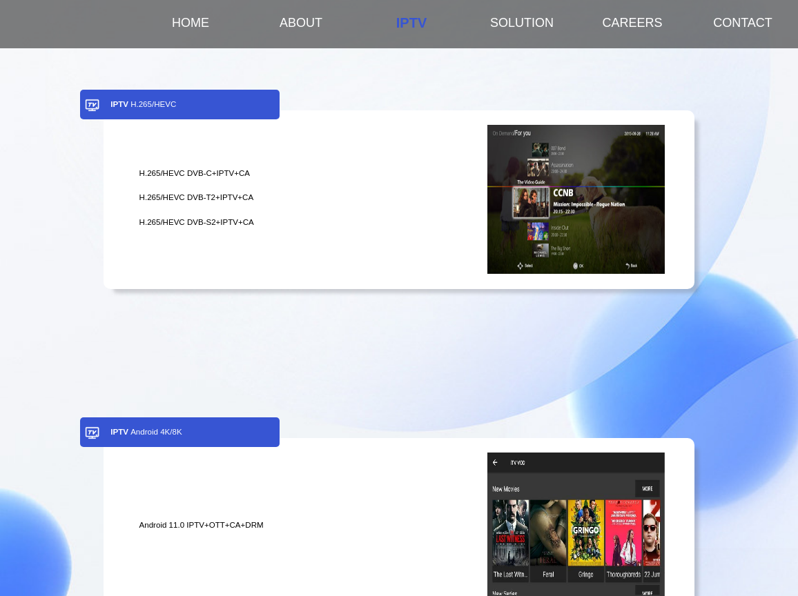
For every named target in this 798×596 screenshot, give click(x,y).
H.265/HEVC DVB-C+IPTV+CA (194, 173)
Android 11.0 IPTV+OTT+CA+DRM (201, 525)
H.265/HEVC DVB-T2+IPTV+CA (196, 197)
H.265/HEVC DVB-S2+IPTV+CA (196, 222)
